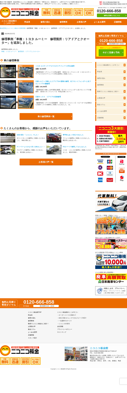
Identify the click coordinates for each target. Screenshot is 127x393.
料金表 (27, 22)
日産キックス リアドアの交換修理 (48, 97)
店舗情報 (117, 22)
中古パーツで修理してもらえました (74, 147)
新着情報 (22, 28)
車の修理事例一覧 (46, 116)
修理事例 (63, 22)
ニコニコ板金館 (99, 348)
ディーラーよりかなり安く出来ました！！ (31, 147)
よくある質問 (99, 22)
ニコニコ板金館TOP (34, 312)
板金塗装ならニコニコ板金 (9, 28)
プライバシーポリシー (64, 329)
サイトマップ (61, 332)
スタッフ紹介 (32, 338)
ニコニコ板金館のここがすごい (9, 22)
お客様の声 (81, 22)
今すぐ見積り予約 (111, 52)
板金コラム (101, 104)
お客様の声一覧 (46, 162)
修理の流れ (45, 22)
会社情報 (60, 326)
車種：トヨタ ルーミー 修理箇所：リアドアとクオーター (20, 51)
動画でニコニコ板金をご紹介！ (108, 91)
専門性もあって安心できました (73, 135)
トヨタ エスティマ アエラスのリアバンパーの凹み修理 (54, 66)
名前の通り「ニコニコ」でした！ (28, 135)
